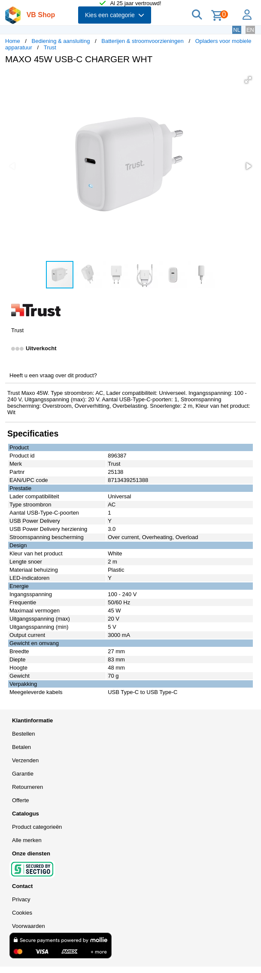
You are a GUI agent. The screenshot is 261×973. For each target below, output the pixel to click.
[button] (248, 80)
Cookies (22, 912)
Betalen (21, 747)
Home (12, 41)
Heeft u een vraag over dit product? (53, 375)
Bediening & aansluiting (61, 41)
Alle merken (27, 840)
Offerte (20, 800)
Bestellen (23, 734)
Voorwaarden (28, 926)
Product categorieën (37, 827)
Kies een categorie (114, 15)
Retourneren (27, 787)
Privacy (21, 899)
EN (250, 30)
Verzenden (25, 760)
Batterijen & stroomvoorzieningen (142, 41)
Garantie (22, 773)
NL (236, 30)
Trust (50, 47)
